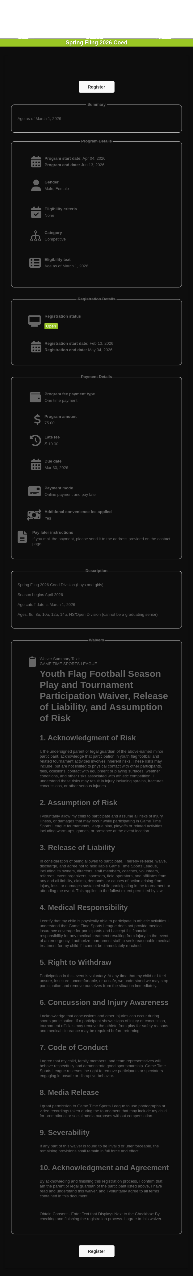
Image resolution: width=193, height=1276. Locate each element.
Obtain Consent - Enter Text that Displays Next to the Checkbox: (97, 1214)
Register (96, 86)
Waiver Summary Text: (60, 659)
